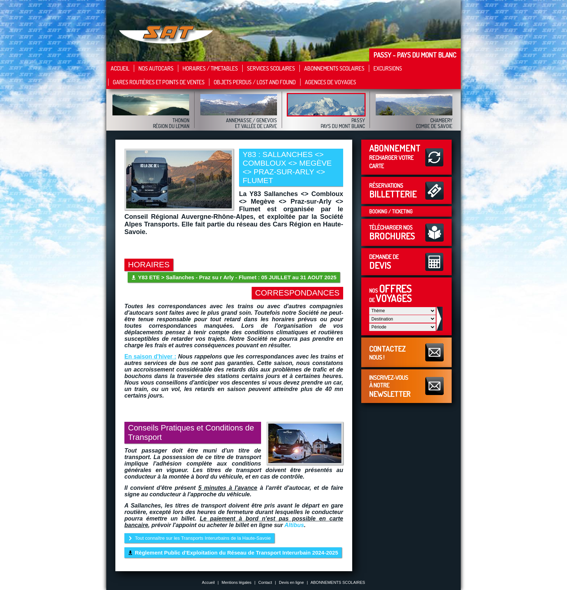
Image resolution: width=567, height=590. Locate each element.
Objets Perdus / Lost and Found (255, 82)
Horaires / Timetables (210, 68)
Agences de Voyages (330, 82)
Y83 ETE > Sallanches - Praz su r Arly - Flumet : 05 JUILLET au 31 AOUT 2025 (237, 277)
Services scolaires (271, 68)
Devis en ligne (291, 582)
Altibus (294, 525)
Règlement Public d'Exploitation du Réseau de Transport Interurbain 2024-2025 (236, 552)
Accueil (120, 68)
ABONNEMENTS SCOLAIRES (338, 582)
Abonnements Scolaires (334, 68)
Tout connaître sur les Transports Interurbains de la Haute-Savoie (203, 538)
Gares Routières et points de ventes (159, 82)
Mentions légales (237, 582)
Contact (265, 582)
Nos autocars (156, 68)
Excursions (388, 68)
